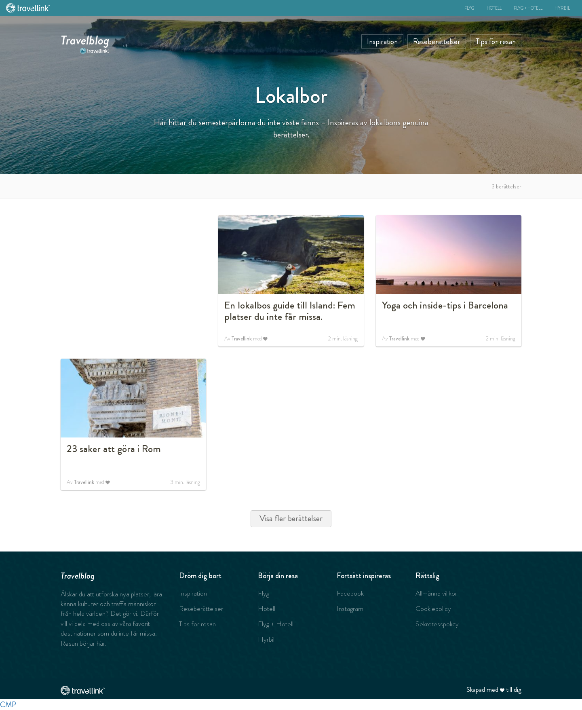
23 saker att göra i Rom (114, 449)
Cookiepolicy (433, 608)
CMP (8, 704)
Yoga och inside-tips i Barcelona (445, 305)
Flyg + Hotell (528, 8)
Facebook (350, 593)
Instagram (350, 608)
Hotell (494, 8)
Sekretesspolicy (437, 624)
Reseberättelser (436, 41)
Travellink (241, 338)
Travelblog (85, 38)
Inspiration (382, 41)
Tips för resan (496, 41)
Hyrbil (562, 8)
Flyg (469, 8)
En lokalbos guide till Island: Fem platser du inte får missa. (289, 311)
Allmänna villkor (436, 593)
